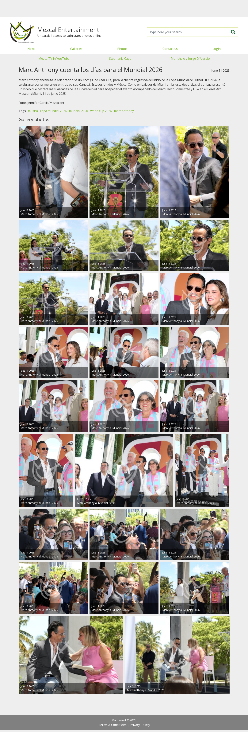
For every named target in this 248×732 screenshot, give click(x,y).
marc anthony (124, 111)
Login (216, 49)
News (31, 49)
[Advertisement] (124, 8)
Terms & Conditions (112, 725)
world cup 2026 (101, 111)
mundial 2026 (78, 111)
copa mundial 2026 (53, 111)
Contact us (170, 49)
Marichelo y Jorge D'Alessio (190, 58)
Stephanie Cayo (120, 58)
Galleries (76, 49)
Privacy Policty (140, 725)
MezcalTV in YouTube (54, 58)
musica (33, 111)
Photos (122, 49)
